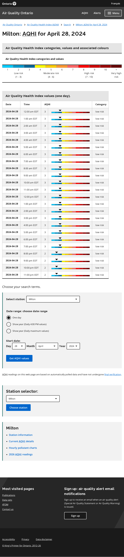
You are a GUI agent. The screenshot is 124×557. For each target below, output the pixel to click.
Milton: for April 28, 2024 (91, 24)
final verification (112, 374)
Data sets (7, 499)
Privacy (25, 539)
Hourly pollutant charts (23, 447)
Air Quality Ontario (17, 13)
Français (115, 3)
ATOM (5, 504)
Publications (8, 495)
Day (8, 346)
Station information (20, 434)
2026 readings (21, 454)
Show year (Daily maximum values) (31, 330)
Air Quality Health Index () (43, 24)
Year (62, 346)
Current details (21, 441)
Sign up (75, 515)
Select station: (15, 299)
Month (31, 346)
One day (17, 317)
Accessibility (8, 539)
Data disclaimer (44, 539)
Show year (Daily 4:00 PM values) (30, 324)
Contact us (8, 509)
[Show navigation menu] (113, 13)
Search (67, 24)
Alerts (97, 13)
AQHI (85, 13)
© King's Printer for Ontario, (21, 545)
